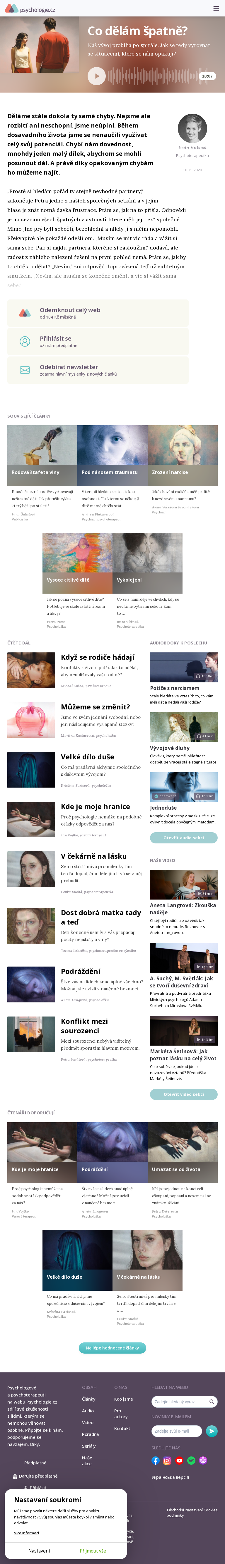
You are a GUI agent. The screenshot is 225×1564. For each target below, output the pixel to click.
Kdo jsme (123, 1399)
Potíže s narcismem (175, 688)
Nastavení (39, 1551)
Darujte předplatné (35, 1476)
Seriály (89, 1446)
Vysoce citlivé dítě (68, 580)
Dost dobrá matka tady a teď (101, 917)
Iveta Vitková (192, 147)
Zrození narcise (170, 472)
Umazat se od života (176, 1169)
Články (89, 1399)
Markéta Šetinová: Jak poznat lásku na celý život (183, 1055)
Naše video (162, 860)
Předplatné (35, 1463)
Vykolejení (129, 580)
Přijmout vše (93, 1551)
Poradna (90, 1434)
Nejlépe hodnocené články (112, 1348)
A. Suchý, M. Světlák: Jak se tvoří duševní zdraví (181, 982)
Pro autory (121, 1413)
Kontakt (122, 1428)
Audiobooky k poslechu (178, 643)
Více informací (26, 1532)
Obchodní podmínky (175, 1512)
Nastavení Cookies (201, 1510)
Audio (88, 1411)
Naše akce (87, 1460)
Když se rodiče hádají (97, 657)
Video (87, 1422)
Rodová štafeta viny (35, 472)
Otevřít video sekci (184, 1094)
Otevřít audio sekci (183, 837)
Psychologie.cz (30, 8)
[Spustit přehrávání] (97, 76)
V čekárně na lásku (94, 856)
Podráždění (80, 971)
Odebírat (212, 1431)
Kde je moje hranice (95, 806)
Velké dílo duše (87, 756)
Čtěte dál (19, 643)
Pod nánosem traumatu (110, 472)
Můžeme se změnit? (95, 706)
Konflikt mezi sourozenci (84, 1025)
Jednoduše (163, 807)
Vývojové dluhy (170, 748)
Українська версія (170, 1477)
